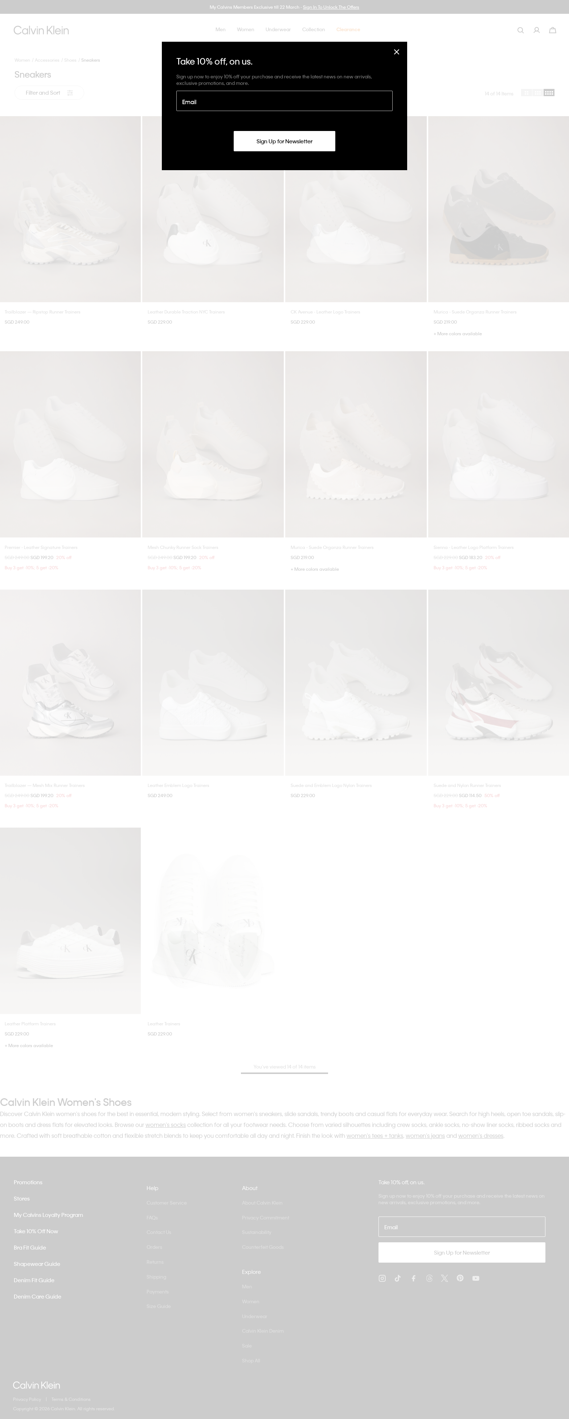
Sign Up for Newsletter (284, 141)
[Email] (284, 101)
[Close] (396, 51)
